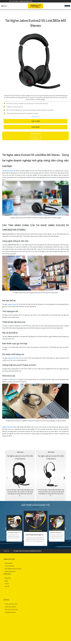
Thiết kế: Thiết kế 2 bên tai (15, 107)
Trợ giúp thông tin (10, 612)
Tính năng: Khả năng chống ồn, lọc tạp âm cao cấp (22, 113)
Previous (7, 475)
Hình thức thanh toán (11, 609)
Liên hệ (7, 586)
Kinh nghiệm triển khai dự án (13, 569)
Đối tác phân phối (10, 571)
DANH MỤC (7, 574)
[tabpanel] (35, 61)
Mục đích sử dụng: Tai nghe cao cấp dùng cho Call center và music (27, 103)
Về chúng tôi (8, 563)
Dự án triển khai (9, 566)
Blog (6, 581)
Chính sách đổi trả (10, 607)
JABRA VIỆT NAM (9, 559)
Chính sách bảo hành (11, 604)
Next (63, 475)
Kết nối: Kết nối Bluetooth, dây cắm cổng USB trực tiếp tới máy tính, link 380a (30, 110)
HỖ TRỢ (6, 600)
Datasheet (35, 138)
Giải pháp (8, 578)
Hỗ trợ (7, 583)
